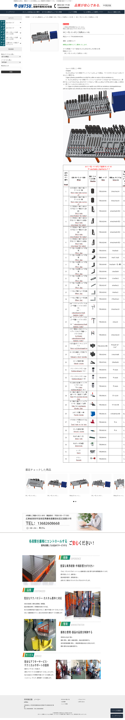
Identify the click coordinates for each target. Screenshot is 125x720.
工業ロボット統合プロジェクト (12, 43)
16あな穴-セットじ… (75, 495)
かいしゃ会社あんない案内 (31, 12)
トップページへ (117, 716)
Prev (28, 486)
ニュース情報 (72, 12)
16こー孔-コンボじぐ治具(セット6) (75, 53)
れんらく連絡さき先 (114, 12)
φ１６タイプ (10, 28)
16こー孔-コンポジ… (97, 495)
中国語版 (107, 5)
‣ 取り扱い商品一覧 (65, 699)
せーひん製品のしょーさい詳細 (52, 12)
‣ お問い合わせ (81, 701)
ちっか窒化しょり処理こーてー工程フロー (93, 14)
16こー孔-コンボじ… (31, 495)
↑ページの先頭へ (117, 710)
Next (121, 486)
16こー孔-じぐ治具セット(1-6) (12, 38)
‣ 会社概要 (63, 701)
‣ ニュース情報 (64, 703)
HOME (27, 17)
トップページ (10, 12)
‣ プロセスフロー (82, 699)
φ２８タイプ (10, 22)
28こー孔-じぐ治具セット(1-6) (12, 33)
